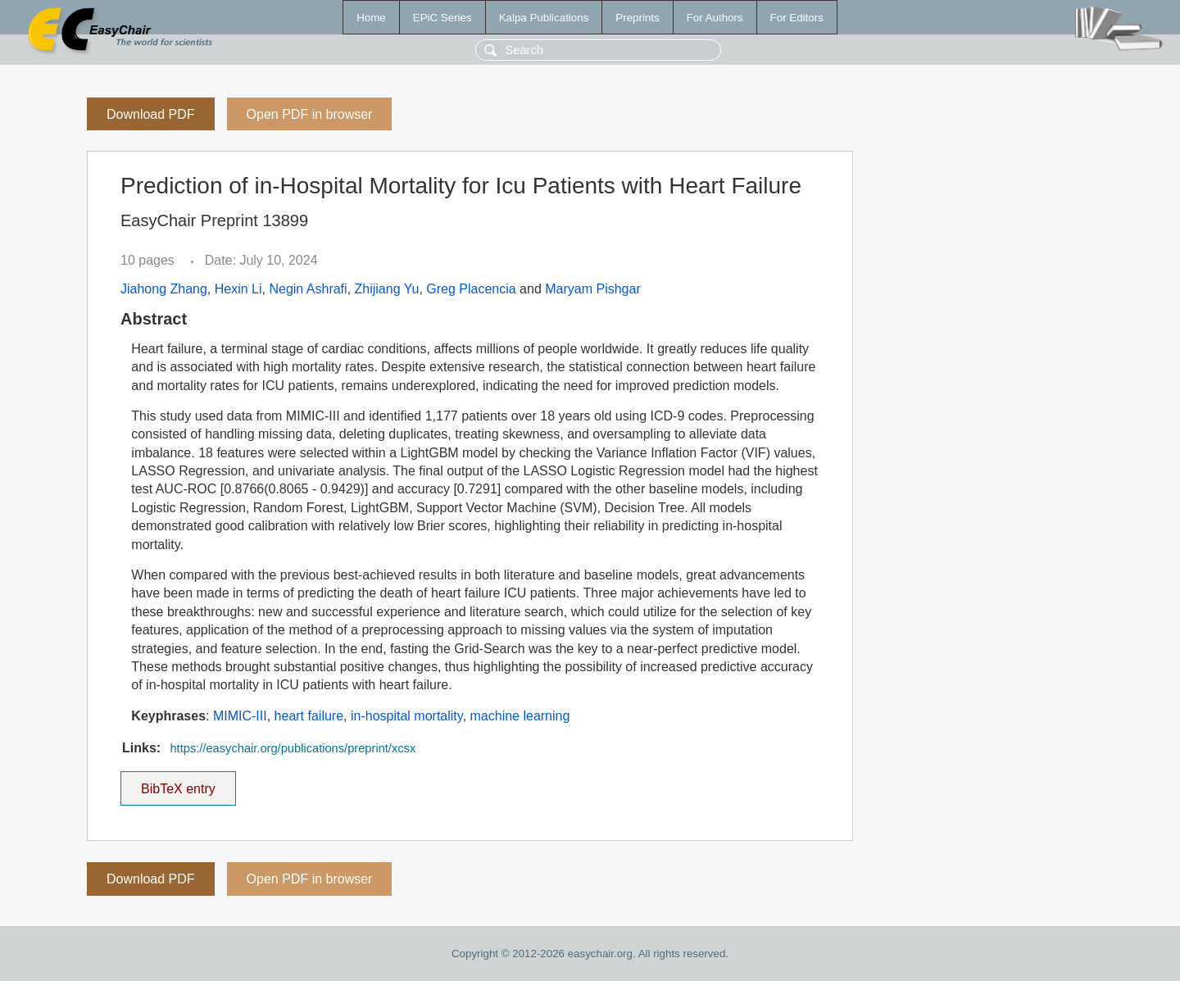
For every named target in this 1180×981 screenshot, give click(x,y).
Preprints (637, 17)
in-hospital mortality (407, 716)
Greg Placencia (470, 289)
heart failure (309, 716)
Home (371, 17)
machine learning (520, 716)
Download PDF (151, 114)
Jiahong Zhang (163, 289)
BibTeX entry (177, 783)
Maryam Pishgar (592, 289)
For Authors (715, 17)
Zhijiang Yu (387, 289)
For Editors (797, 17)
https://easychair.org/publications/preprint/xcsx (292, 748)
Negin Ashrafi (308, 289)
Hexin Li (238, 289)
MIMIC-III (240, 716)
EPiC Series (442, 17)
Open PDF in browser (310, 114)
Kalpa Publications (544, 17)
